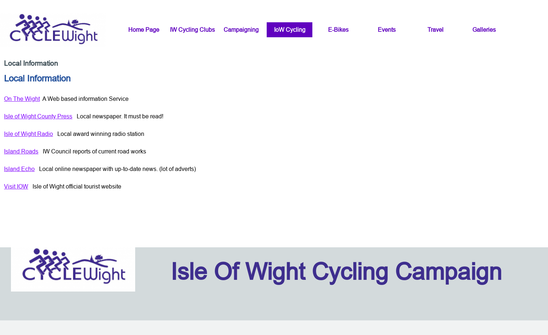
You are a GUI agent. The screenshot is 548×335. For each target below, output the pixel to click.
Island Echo (19, 168)
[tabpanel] (274, 157)
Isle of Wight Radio (28, 133)
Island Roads (21, 151)
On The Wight (22, 98)
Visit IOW (16, 186)
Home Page (143, 29)
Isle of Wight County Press (38, 116)
